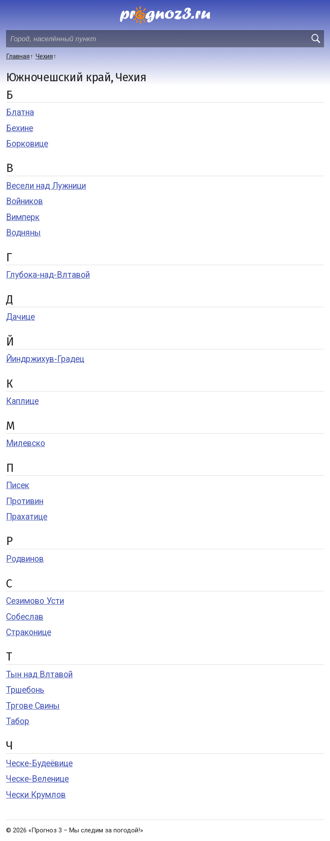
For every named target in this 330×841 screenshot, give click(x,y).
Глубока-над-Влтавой (48, 275)
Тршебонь (25, 690)
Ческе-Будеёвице (39, 763)
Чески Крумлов (36, 795)
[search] (315, 38)
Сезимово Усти (35, 601)
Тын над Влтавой (39, 674)
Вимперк (23, 217)
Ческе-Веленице (37, 779)
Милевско (25, 443)
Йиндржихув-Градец (45, 359)
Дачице (20, 317)
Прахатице (26, 517)
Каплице (22, 401)
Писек (17, 485)
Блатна (20, 112)
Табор (17, 721)
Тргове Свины (33, 706)
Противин (24, 501)
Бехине (19, 128)
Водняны (23, 233)
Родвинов (25, 559)
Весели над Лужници (46, 186)
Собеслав (24, 617)
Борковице (27, 144)
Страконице (28, 632)
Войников (24, 201)
